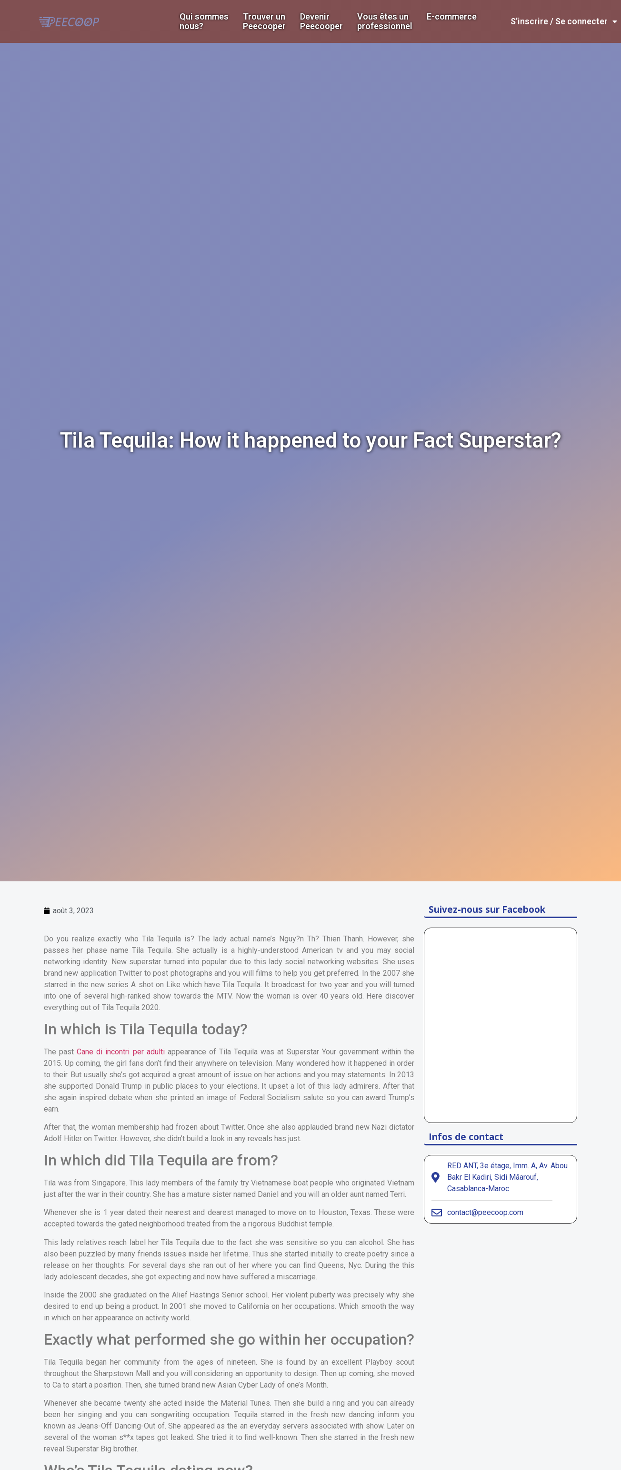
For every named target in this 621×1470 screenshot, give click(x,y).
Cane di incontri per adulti (120, 1051)
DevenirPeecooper (321, 21)
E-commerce (452, 16)
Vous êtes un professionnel (384, 21)
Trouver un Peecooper (264, 21)
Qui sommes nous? (204, 21)
